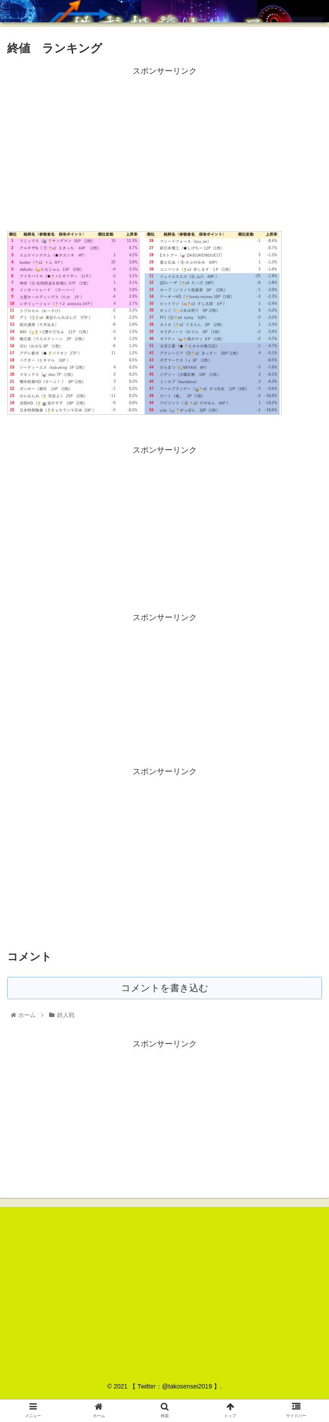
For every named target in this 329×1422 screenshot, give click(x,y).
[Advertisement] (164, 140)
